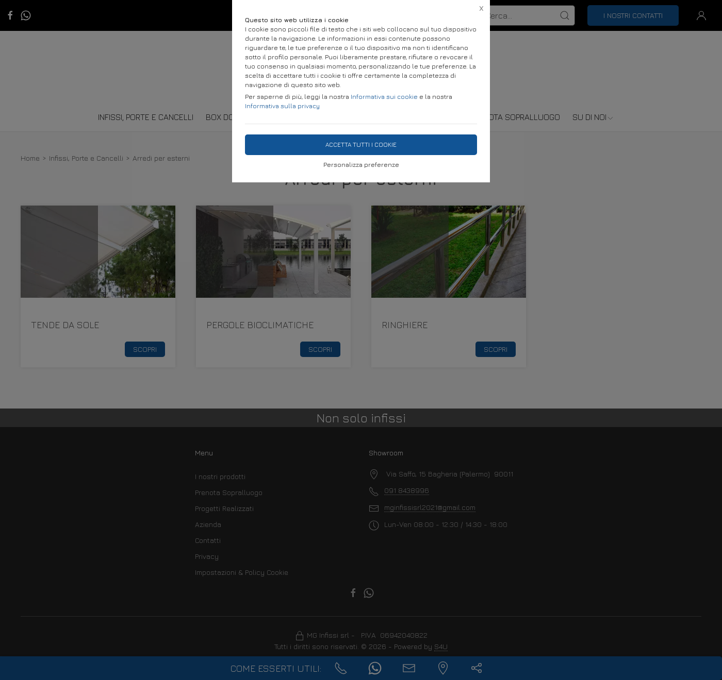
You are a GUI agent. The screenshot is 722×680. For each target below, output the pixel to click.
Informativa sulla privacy (282, 106)
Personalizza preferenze (361, 164)
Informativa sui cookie (384, 96)
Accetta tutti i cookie (361, 144)
